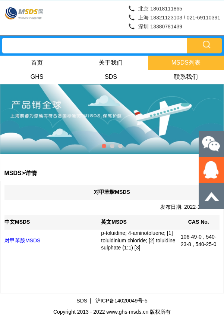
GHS (37, 77)
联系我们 (186, 77)
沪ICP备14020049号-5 (121, 301)
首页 (37, 62)
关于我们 (111, 62)
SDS (111, 77)
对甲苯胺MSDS (22, 240)
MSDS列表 (186, 62)
